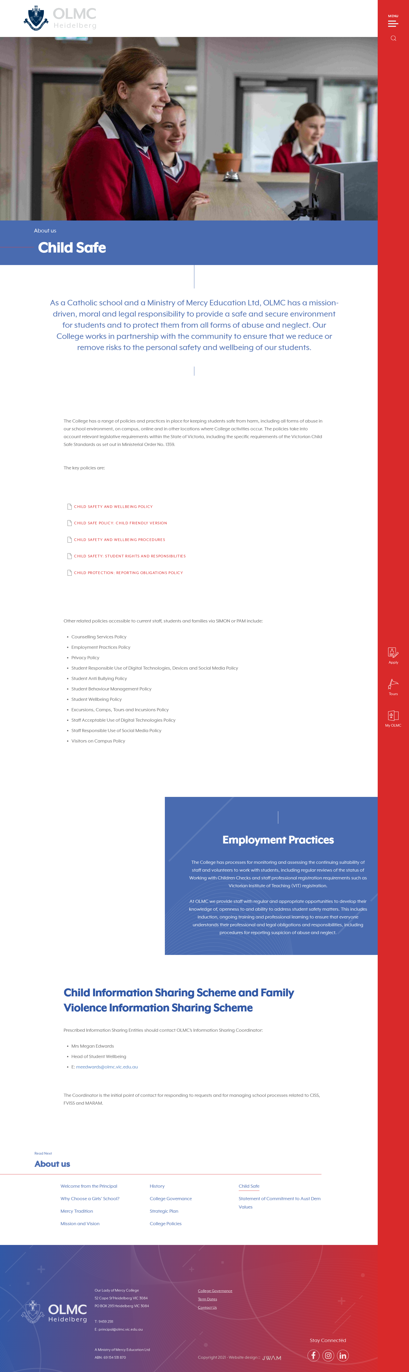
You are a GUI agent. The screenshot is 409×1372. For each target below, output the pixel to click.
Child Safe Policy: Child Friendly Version (120, 523)
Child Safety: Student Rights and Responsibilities (130, 556)
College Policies (144, 1223)
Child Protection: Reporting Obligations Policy (128, 573)
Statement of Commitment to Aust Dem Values (258, 1203)
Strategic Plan (142, 1211)
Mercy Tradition (55, 1211)
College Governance (149, 1198)
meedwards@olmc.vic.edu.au (107, 1067)
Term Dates (207, 1299)
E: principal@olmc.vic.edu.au (119, 1329)
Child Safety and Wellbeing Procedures (119, 540)
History (135, 1186)
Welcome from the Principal (67, 1186)
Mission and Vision (58, 1223)
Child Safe (227, 1186)
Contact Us (207, 1308)
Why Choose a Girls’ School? (68, 1198)
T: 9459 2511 (104, 1322)
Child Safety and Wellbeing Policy (113, 507)
